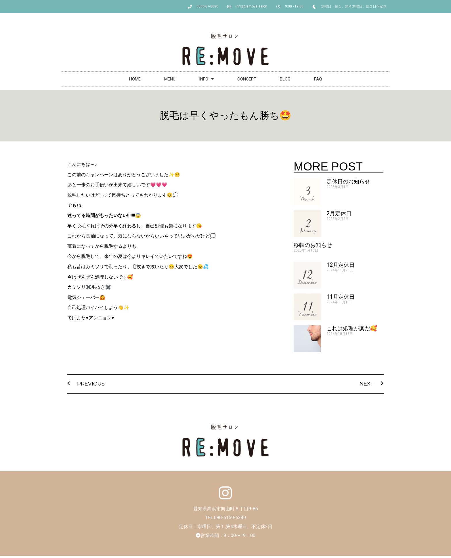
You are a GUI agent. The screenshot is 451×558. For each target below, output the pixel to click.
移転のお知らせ (313, 245)
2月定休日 (338, 213)
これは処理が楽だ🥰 (351, 328)
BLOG (285, 79)
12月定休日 (340, 265)
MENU (169, 79)
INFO (206, 79)
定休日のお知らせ (348, 181)
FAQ (318, 79)
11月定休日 (340, 297)
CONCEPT (246, 79)
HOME (135, 79)
